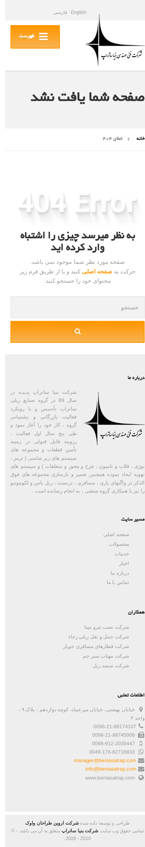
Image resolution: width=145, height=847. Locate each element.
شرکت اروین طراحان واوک (46, 823)
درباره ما (115, 573)
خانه (135, 139)
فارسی (55, 12)
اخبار (119, 563)
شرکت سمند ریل (106, 665)
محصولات (114, 544)
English (73, 12)
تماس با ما (113, 582)
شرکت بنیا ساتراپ (74, 831)
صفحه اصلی (91, 271)
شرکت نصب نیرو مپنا (101, 627)
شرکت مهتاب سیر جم (101, 656)
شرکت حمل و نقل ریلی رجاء (93, 636)
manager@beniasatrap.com (99, 760)
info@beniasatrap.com (105, 769)
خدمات (116, 554)
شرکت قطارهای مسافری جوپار (91, 646)
